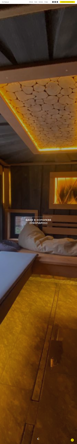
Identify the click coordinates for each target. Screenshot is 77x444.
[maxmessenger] (57, 2)
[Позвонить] (53, 2)
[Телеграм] (55, 2)
